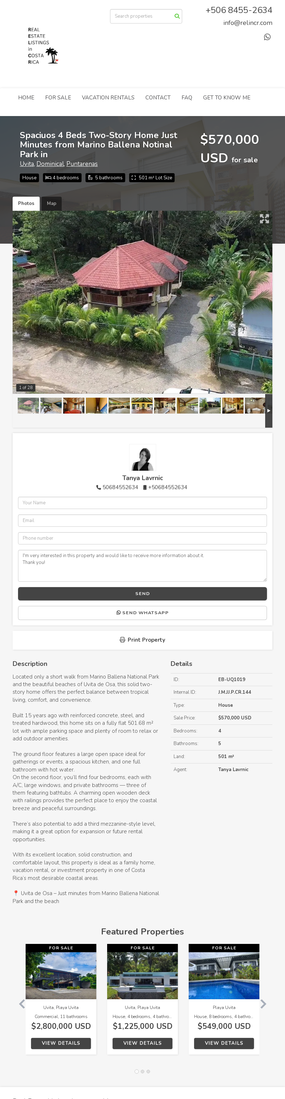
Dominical (50, 164)
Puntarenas (82, 164)
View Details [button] (61, 1043)
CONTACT (158, 97)
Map (51, 203)
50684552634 (120, 487)
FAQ (186, 97)
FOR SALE (58, 97)
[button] (19, 1003)
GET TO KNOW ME (226, 97)
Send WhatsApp (143, 613)
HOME (26, 97)
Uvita (27, 164)
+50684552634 (167, 487)
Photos (26, 203)
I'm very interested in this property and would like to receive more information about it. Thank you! (142, 566)
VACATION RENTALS (108, 97)
